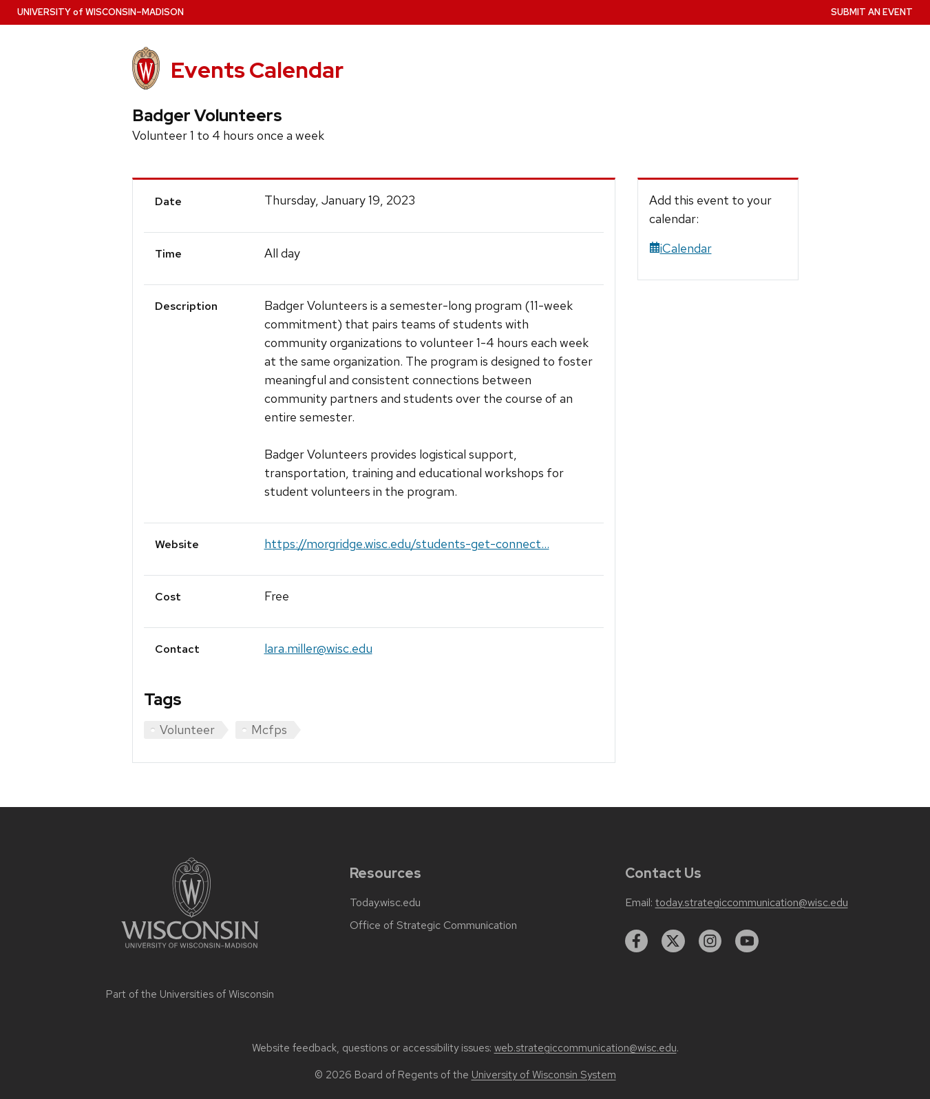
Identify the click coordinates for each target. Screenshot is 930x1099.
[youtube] (747, 941)
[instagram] (710, 941)
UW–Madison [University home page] (100, 12)
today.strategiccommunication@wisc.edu (751, 903)
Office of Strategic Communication (433, 925)
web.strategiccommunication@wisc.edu (585, 1048)
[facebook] (636, 941)
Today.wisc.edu (385, 903)
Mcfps (269, 729)
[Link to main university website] (190, 950)
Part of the (190, 994)
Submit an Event (872, 12)
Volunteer (187, 729)
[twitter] (673, 941)
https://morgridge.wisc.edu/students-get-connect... (406, 544)
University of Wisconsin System (544, 1075)
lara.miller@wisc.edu (318, 648)
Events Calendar (257, 70)
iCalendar (680, 248)
